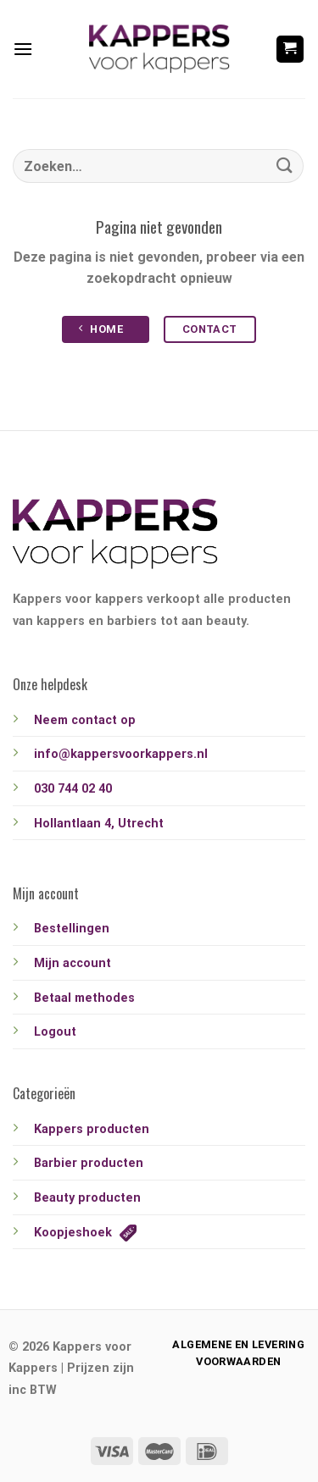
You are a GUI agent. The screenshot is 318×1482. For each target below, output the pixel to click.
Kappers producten (91, 1129)
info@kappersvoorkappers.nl (121, 754)
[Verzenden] (285, 165)
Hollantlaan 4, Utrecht (99, 823)
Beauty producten (87, 1198)
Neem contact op (85, 720)
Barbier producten (88, 1163)
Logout (55, 1032)
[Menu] (23, 48)
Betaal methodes (84, 998)
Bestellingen (71, 928)
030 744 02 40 (73, 789)
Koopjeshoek (85, 1232)
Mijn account (72, 963)
